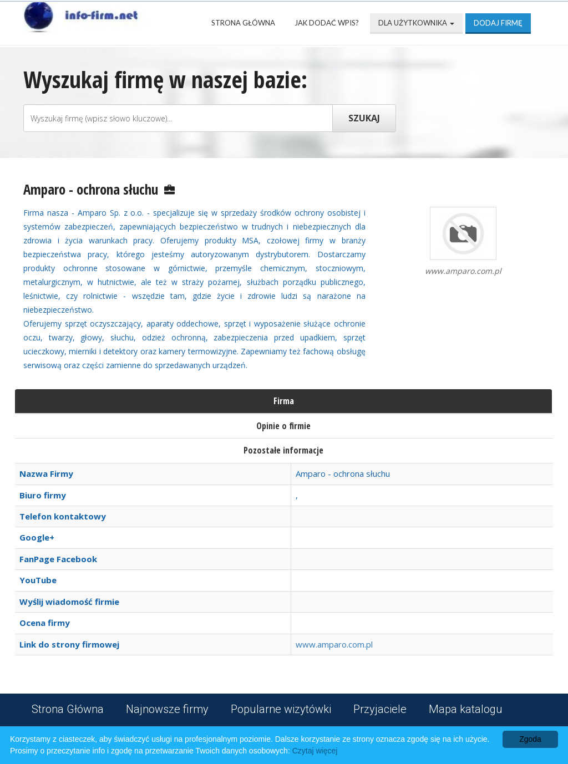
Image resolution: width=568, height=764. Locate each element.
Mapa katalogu (466, 709)
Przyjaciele (380, 709)
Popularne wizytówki (281, 709)
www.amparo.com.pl (334, 644)
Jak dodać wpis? (327, 22)
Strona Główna (243, 22)
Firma (283, 401)
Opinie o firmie (283, 426)
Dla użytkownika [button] (416, 22)
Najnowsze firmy (167, 709)
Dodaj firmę (498, 22)
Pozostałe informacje (283, 450)
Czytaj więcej (315, 750)
